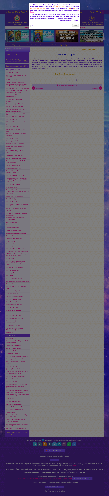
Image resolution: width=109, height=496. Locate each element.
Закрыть (75, 26)
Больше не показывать (37, 26)
